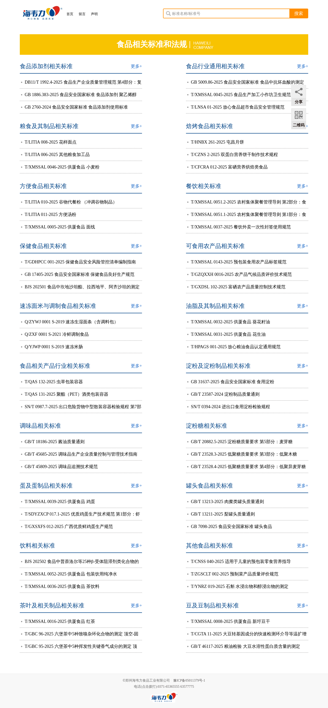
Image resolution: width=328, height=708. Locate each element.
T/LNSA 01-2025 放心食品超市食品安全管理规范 (235, 107)
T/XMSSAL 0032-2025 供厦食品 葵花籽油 (228, 321)
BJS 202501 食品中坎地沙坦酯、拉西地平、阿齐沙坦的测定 (80, 286)
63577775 (187, 686)
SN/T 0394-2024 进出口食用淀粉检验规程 (228, 406)
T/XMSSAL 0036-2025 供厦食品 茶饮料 (60, 586)
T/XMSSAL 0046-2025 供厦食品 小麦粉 (60, 167)
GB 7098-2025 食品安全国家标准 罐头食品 (229, 526)
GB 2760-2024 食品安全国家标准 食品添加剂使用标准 (74, 107)
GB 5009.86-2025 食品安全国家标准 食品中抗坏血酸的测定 (245, 82)
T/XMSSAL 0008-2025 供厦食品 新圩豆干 (228, 621)
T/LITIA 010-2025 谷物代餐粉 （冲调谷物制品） (69, 202)
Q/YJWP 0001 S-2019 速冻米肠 (52, 346)
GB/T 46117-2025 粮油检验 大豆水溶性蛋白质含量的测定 (243, 646)
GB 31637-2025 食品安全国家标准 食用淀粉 (230, 381)
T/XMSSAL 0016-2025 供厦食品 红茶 (58, 621)
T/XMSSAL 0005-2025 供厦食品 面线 (58, 227)
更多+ (136, 66)
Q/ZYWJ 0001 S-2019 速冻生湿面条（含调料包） (70, 321)
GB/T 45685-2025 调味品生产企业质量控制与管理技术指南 (79, 454)
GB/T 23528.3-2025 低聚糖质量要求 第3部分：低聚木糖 (242, 454)
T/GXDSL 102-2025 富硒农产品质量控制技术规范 (236, 286)
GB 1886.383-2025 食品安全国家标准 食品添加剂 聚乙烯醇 (79, 94)
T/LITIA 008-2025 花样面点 (49, 142)
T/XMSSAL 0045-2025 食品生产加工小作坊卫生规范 (239, 94)
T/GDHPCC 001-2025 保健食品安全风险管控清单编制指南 (78, 261)
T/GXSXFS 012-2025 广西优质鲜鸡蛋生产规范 (67, 526)
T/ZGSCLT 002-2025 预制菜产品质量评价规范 (232, 574)
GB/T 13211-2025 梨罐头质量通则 (221, 514)
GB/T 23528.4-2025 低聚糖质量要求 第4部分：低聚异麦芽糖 (246, 466)
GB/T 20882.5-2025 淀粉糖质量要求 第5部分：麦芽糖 (240, 441)
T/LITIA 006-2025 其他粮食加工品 (55, 154)
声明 (94, 14)
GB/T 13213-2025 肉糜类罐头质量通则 (225, 501)
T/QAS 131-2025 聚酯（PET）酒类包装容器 (64, 394)
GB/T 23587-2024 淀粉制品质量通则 (223, 394)
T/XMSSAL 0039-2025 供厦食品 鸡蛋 (58, 501)
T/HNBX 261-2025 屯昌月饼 (215, 142)
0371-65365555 (169, 686)
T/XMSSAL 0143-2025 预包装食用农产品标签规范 (236, 261)
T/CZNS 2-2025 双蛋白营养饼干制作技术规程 (232, 154)
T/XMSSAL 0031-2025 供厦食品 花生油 (226, 334)
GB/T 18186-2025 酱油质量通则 (53, 441)
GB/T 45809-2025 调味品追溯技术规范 (59, 466)
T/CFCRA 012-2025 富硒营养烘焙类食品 (227, 167)
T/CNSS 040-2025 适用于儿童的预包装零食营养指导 (239, 561)
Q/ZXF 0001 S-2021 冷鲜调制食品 (55, 334)
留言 (82, 14)
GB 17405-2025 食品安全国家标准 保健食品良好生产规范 (78, 274)
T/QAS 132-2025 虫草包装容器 (52, 381)
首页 (69, 14)
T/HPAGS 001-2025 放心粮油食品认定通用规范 (234, 346)
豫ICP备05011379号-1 (189, 680)
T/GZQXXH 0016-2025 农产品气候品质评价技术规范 (239, 274)
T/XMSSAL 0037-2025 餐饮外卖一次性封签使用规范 (239, 227)
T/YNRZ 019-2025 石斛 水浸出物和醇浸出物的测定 (238, 586)
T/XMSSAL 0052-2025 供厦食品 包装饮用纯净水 (69, 574)
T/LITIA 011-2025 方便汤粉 (48, 214)
